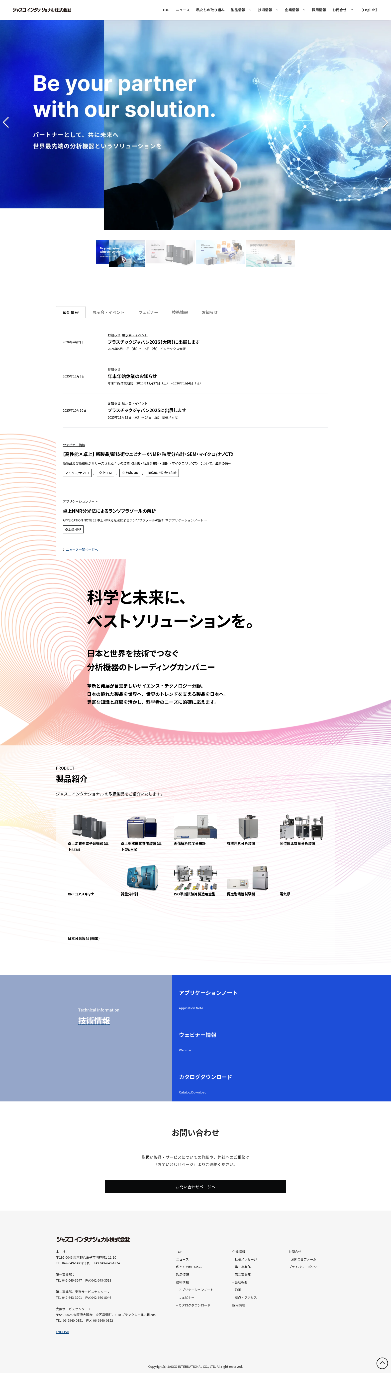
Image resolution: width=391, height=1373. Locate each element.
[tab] (108, 312)
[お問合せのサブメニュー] (352, 10)
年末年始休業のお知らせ (132, 376)
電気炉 (285, 893)
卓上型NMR (129, 472)
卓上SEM (105, 472)
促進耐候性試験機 (241, 893)
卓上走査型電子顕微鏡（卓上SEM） (88, 846)
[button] (385, 122)
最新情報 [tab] (71, 312)
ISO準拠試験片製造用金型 (194, 893)
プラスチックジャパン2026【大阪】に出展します (153, 342)
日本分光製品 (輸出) (84, 938)
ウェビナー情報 (74, 444)
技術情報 (265, 9)
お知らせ (114, 335)
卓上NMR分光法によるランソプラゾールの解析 (109, 510)
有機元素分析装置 (241, 843)
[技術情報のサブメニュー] (277, 10)
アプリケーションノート (80, 501)
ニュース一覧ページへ (82, 549)
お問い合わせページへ (195, 1187)
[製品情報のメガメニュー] (250, 10)
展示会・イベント (134, 335)
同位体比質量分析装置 (297, 843)
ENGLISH (62, 1331)
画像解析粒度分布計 (162, 472)
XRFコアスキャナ (81, 893)
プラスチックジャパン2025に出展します (147, 410)
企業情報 (292, 9)
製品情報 (238, 9)
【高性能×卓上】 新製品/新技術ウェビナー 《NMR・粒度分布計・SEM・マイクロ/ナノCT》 (148, 454)
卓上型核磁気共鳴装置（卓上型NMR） (141, 846)
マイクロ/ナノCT (77, 472)
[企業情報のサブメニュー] (304, 10)
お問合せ (339, 9)
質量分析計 (129, 893)
